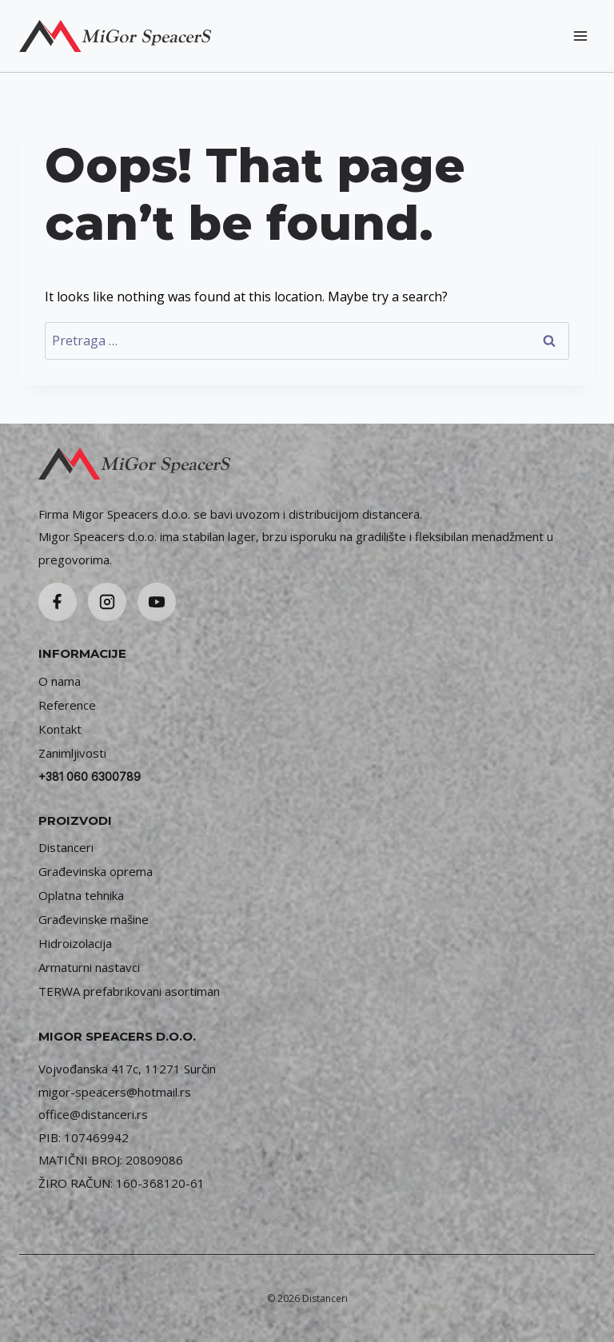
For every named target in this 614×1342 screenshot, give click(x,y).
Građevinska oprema (95, 871)
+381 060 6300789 (89, 776)
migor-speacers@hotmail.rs (114, 1092)
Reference (67, 705)
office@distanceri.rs (93, 1114)
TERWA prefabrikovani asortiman (129, 991)
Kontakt (60, 729)
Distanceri (66, 847)
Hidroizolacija (75, 943)
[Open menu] (580, 35)
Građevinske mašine (93, 919)
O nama (59, 681)
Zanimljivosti (72, 753)
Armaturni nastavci (89, 967)
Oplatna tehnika (81, 895)
